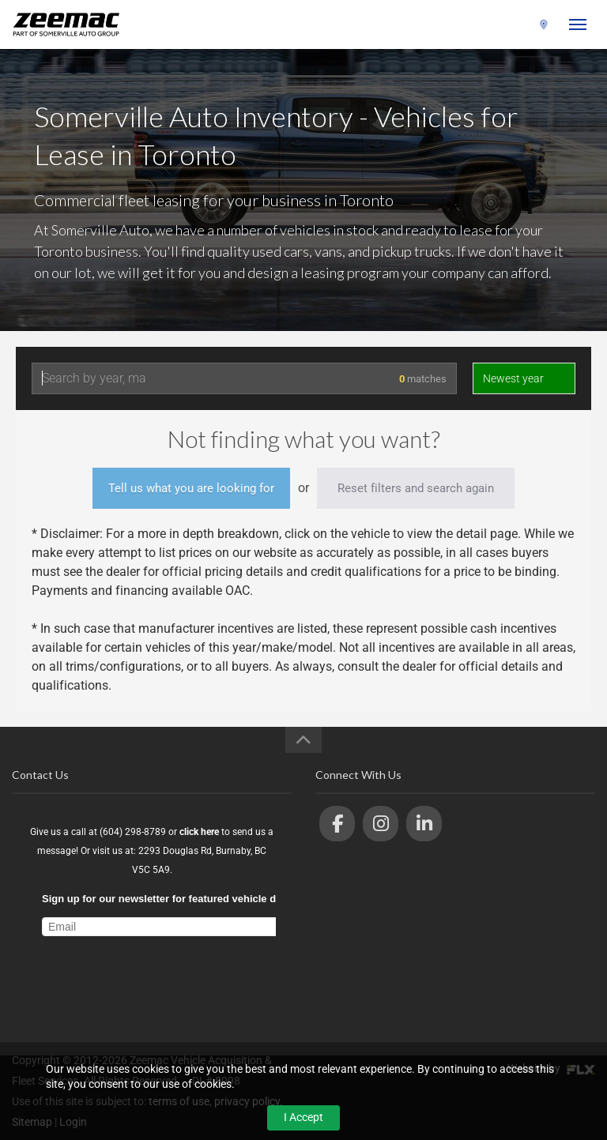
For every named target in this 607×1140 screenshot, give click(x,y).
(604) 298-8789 (494, 25)
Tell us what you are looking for (191, 488)
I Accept (303, 1117)
